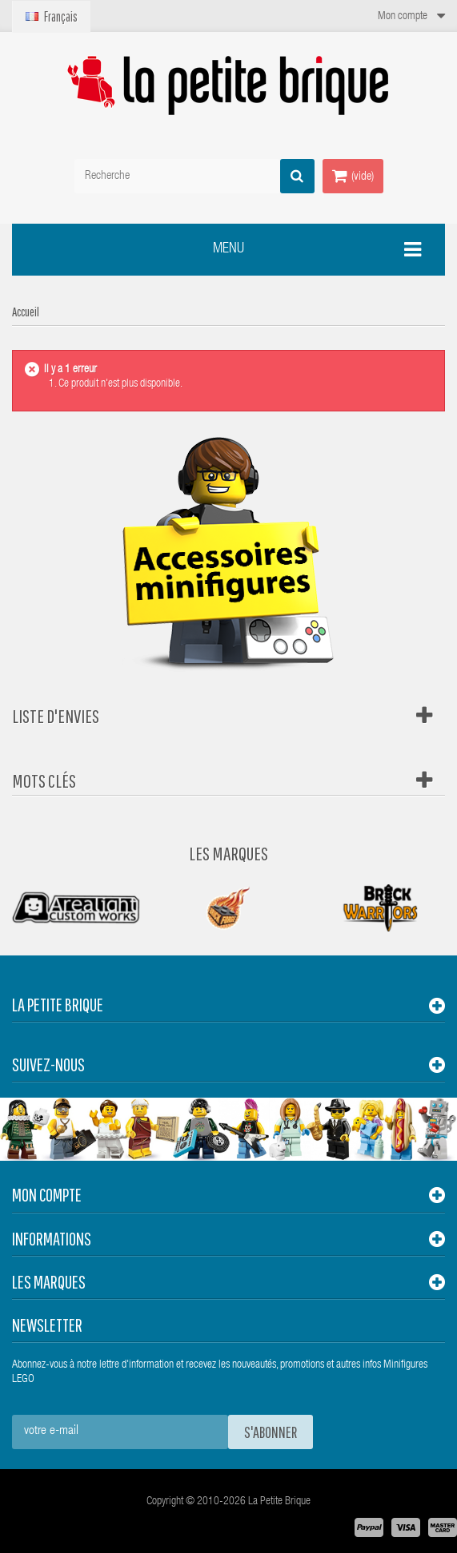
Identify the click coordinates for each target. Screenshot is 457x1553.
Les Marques (228, 853)
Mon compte (47, 1194)
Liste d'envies (55, 716)
